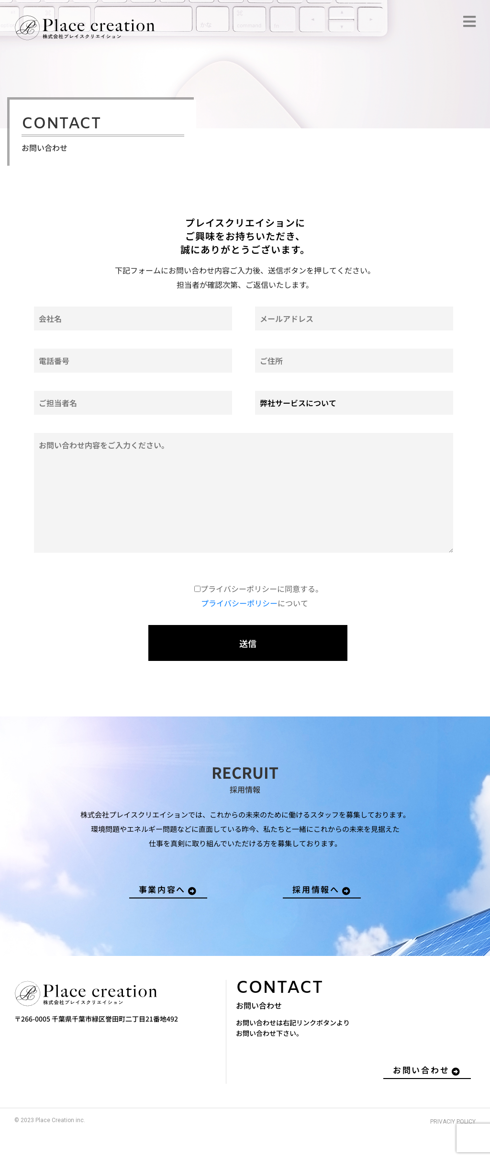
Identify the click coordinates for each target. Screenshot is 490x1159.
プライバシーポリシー (239, 603)
